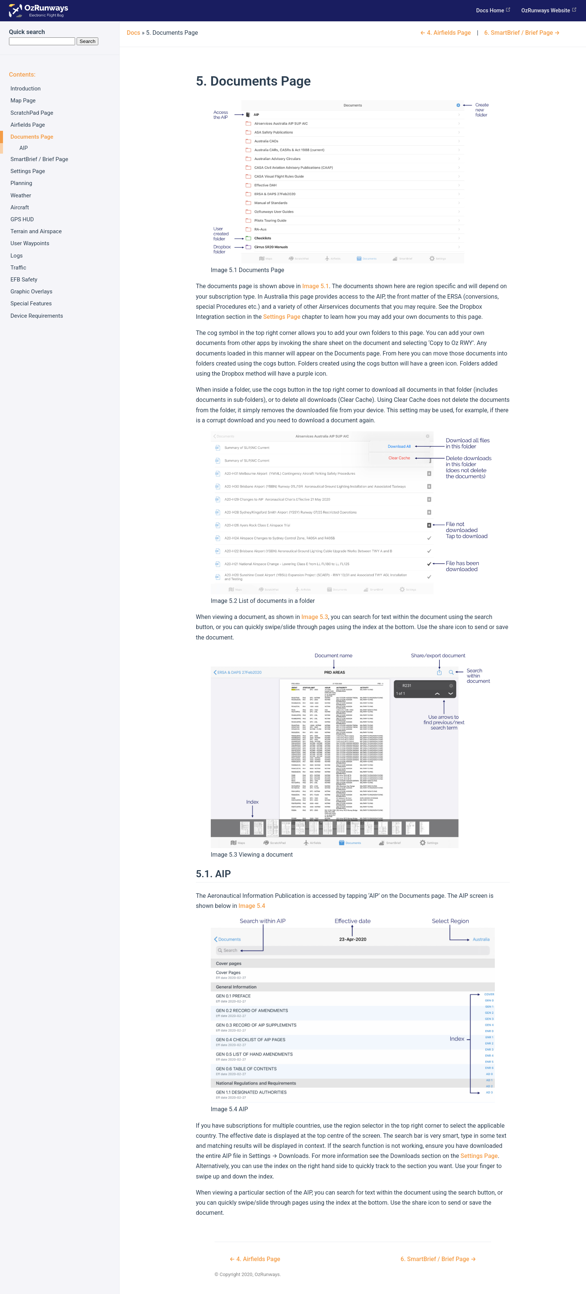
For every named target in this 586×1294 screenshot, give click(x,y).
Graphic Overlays (31, 291)
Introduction (25, 88)
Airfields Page (27, 124)
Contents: (22, 74)
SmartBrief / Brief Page (39, 159)
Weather (20, 195)
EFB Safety (23, 279)
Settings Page (27, 171)
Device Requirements (36, 315)
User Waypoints (29, 243)
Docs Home (493, 10)
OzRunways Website (549, 10)
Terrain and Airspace (36, 231)
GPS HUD (22, 219)
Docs (133, 32)
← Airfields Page (445, 32)
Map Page (23, 100)
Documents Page (31, 136)
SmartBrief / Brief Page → (522, 32)
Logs (16, 255)
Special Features (31, 303)
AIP (23, 148)
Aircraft (19, 207)
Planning (21, 183)
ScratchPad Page (31, 113)
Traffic (18, 267)
